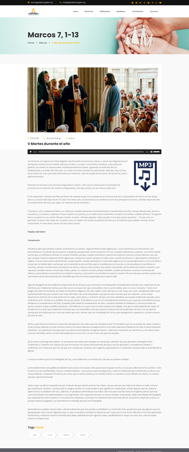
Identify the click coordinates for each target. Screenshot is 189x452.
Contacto (154, 11)
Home (31, 42)
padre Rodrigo (55, 138)
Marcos (43, 42)
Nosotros (89, 11)
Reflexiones (105, 11)
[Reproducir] (31, 152)
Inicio (75, 11)
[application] (94, 151)
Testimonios (137, 11)
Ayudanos (121, 11)
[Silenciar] (151, 152)
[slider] (91, 151)
